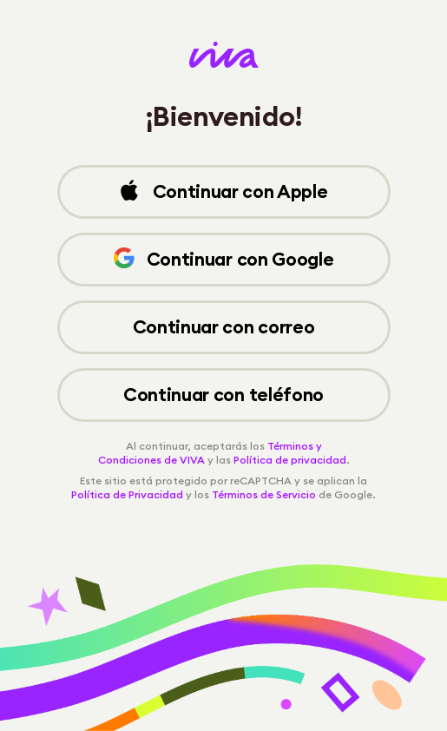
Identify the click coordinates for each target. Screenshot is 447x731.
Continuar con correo (224, 327)
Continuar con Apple (223, 191)
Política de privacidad (289, 459)
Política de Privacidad (127, 494)
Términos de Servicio (264, 494)
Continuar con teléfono (223, 394)
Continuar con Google (224, 259)
